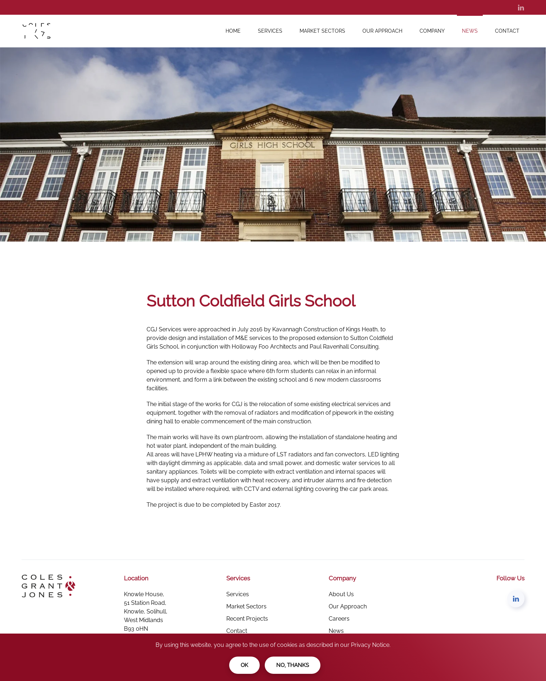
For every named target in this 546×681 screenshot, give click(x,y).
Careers (339, 618)
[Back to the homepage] (41, 31)
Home (233, 31)
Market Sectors (322, 31)
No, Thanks (292, 665)
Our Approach (382, 31)
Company (432, 31)
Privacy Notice (370, 644)
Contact (507, 31)
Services (270, 31)
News (470, 31)
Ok (244, 665)
